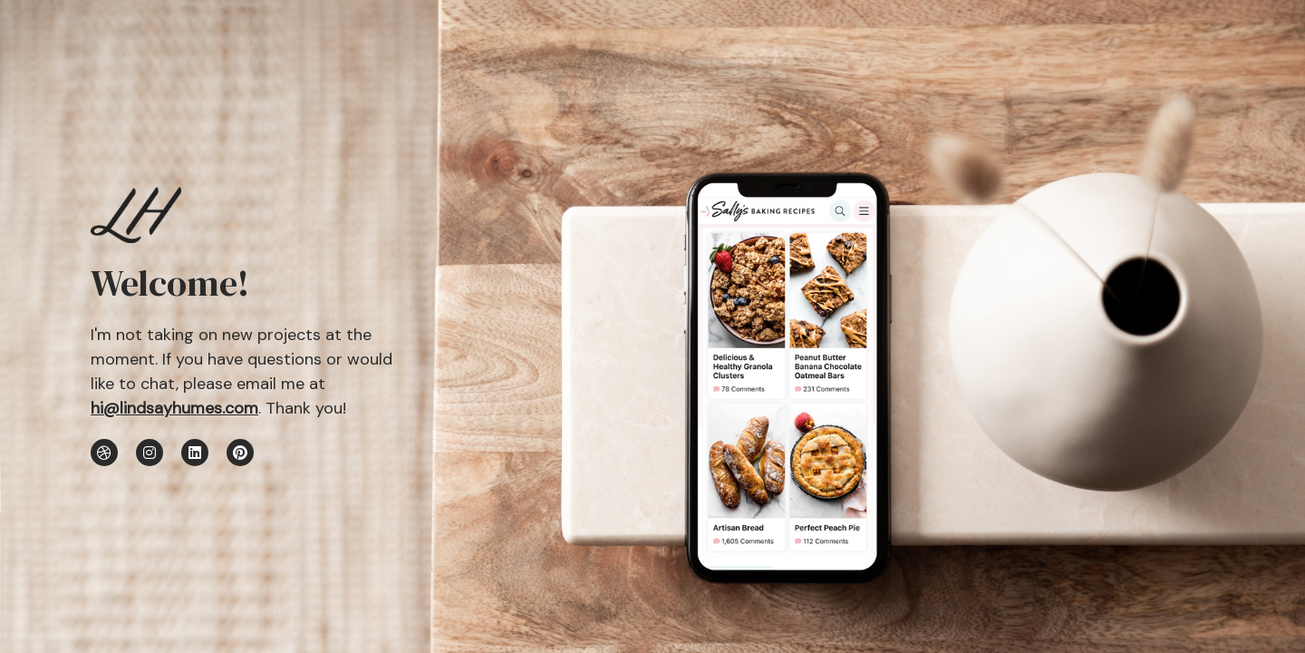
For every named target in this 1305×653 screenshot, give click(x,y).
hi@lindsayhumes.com (174, 408)
